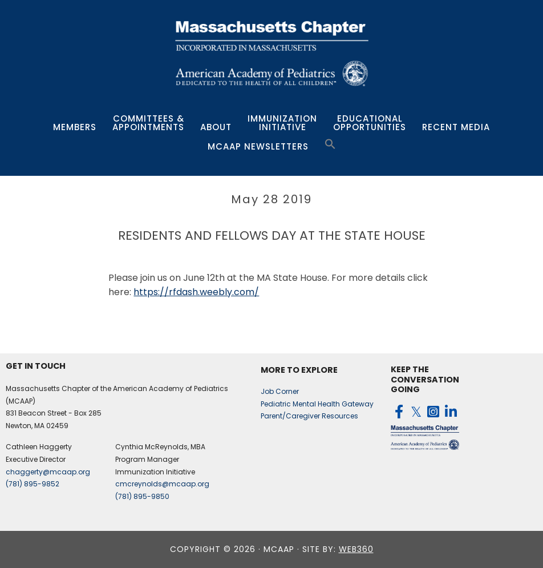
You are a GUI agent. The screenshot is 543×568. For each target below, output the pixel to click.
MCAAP (271, 52)
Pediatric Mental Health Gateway (317, 404)
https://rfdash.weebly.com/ (196, 292)
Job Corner (280, 391)
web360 (356, 549)
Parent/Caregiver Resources (309, 416)
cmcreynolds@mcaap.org (162, 484)
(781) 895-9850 (142, 496)
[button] (330, 144)
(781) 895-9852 (32, 484)
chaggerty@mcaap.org (48, 472)
